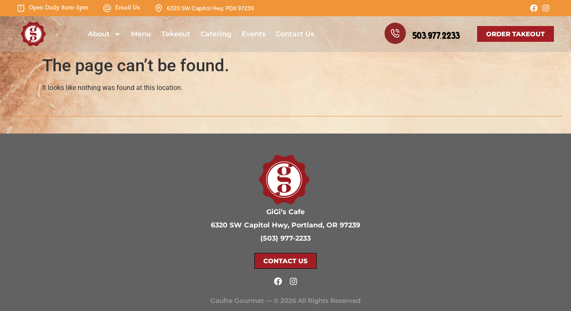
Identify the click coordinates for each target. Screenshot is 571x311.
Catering (216, 34)
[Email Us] (107, 8)
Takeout (175, 34)
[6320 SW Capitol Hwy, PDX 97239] (159, 8)
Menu (141, 34)
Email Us (127, 8)
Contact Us (295, 34)
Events (253, 34)
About (104, 34)
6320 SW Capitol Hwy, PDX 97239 (210, 8)
